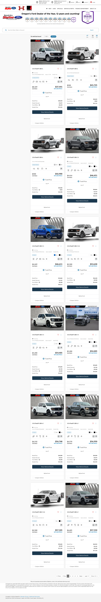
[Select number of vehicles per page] (94, 576)
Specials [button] (60, 8)
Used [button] (54, 8)
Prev (64, 576)
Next (81, 576)
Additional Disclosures (34, 596)
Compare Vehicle (39, 123)
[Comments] (59, 82)
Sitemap (22, 596)
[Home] (47, 8)
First (59, 576)
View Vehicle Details (47, 112)
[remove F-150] (47, 36)
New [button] (50, 8)
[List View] (97, 36)
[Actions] (61, 68)
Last (87, 576)
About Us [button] (93, 8)
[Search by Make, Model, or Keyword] (48, 30)
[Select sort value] (88, 36)
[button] (62, 52)
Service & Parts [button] (69, 8)
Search (91, 30)
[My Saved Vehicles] (92, 2)
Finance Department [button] (82, 8)
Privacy (26, 596)
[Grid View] (92, 36)
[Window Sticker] (61, 82)
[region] (47, 103)
